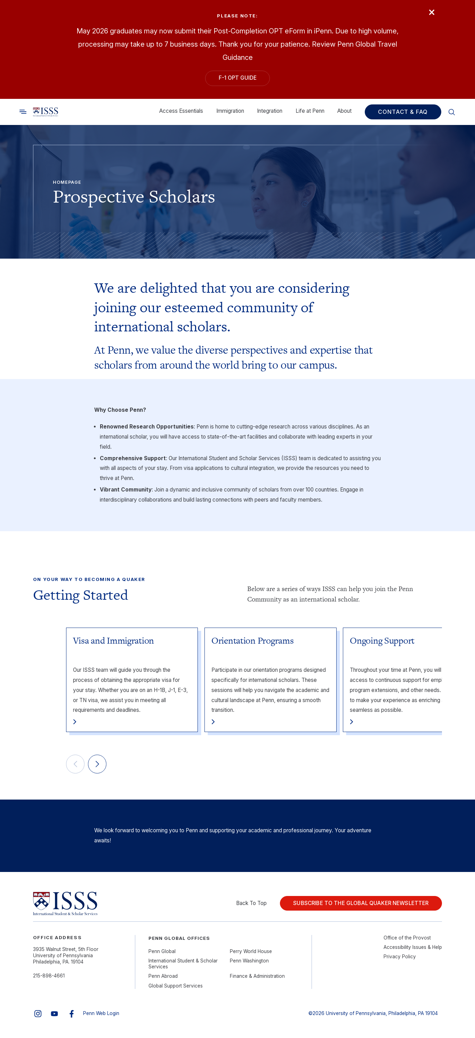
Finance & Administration (257, 976)
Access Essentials (181, 111)
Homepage (67, 182)
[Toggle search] (22, 112)
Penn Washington (249, 961)
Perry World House (251, 951)
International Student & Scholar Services (183, 964)
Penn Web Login (101, 1013)
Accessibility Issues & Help (413, 947)
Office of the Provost (407, 938)
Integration (269, 111)
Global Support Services (175, 986)
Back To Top (251, 903)
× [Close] (431, 11)
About (344, 111)
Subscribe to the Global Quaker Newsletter (360, 903)
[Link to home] (45, 112)
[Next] (97, 764)
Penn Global (162, 951)
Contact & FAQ (403, 112)
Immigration (230, 111)
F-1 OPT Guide (238, 77)
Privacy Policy (400, 956)
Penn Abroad (163, 976)
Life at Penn (310, 111)
